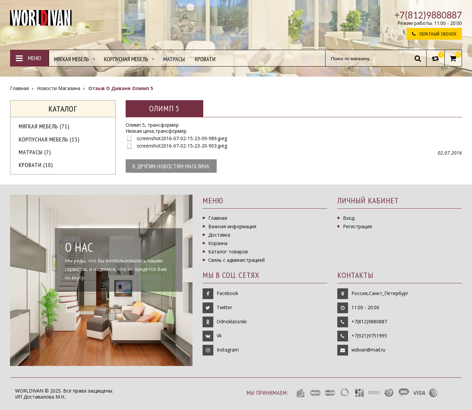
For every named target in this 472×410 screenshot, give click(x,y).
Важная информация (232, 226)
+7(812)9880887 (369, 321)
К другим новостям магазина (171, 166)
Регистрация (357, 226)
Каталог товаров (228, 251)
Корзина (217, 243)
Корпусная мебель (49, 139)
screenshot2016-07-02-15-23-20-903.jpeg (182, 145)
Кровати (36, 165)
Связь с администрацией (236, 260)
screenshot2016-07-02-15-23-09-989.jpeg (182, 138)
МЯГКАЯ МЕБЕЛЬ (44, 126)
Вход (348, 218)
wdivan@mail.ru (368, 349)
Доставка (219, 235)
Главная (217, 218)
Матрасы (35, 152)
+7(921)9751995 (369, 335)
